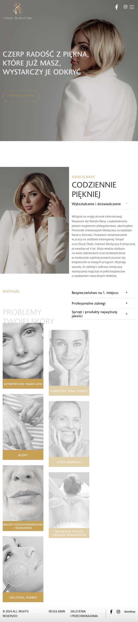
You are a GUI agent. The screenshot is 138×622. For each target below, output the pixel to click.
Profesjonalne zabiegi (89, 303)
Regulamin (57, 611)
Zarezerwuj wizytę (20, 103)
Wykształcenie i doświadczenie (96, 203)
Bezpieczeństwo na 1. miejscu (95, 292)
